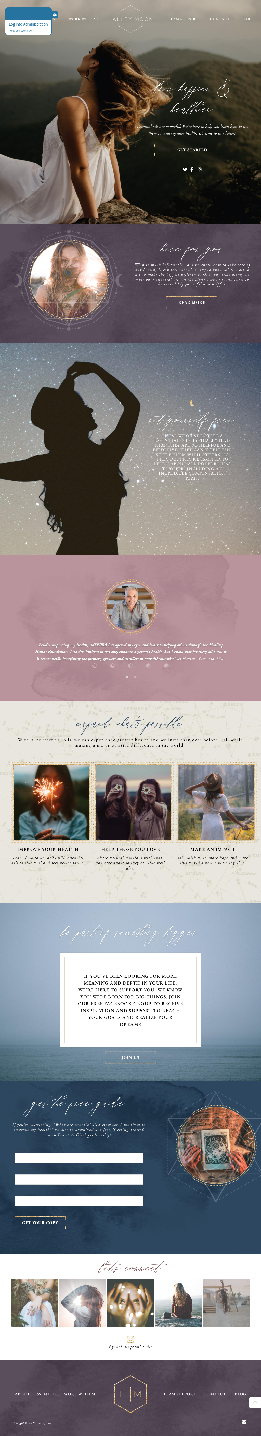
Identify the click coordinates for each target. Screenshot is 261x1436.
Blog (246, 19)
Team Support (183, 19)
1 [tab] (127, 677)
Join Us (130, 1057)
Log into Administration (28, 24)
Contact (220, 19)
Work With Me (84, 19)
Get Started (192, 150)
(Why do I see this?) (20, 30)
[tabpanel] (130, 624)
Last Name (23, 1171)
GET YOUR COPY (40, 1222)
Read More (191, 302)
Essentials (47, 1393)
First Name (23, 1149)
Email (20, 1192)
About (22, 1393)
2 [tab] (135, 677)
